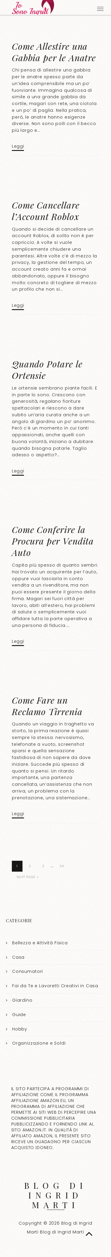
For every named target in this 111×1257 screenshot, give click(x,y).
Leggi (18, 146)
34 (61, 866)
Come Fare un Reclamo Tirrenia (47, 705)
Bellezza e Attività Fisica (40, 943)
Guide (19, 1015)
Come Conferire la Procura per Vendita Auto (53, 541)
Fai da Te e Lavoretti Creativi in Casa (55, 986)
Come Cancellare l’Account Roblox (46, 210)
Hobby (19, 1029)
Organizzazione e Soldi (39, 1043)
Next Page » (27, 877)
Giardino (22, 1000)
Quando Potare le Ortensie (47, 369)
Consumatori (27, 971)
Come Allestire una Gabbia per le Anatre (54, 52)
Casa (18, 957)
